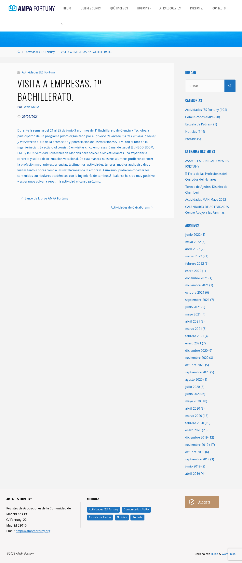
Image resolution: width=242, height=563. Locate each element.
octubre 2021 (194, 292)
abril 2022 (192, 249)
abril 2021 (192, 321)
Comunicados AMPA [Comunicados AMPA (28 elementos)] (136, 509)
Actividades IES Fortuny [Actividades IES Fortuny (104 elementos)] (103, 509)
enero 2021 (193, 343)
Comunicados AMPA (199, 117)
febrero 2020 (194, 423)
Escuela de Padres (198, 124)
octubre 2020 (194, 365)
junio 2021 (193, 307)
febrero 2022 (194, 263)
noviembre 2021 (196, 285)
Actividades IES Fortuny (40, 52)
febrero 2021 (194, 336)
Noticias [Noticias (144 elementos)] (122, 517)
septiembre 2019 (197, 459)
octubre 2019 (194, 452)
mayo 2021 (193, 314)
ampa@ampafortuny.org (33, 531)
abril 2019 (192, 474)
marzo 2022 (193, 256)
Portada (190, 139)
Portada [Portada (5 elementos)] (137, 517)
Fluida (214, 554)
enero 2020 (193, 430)
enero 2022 (193, 271)
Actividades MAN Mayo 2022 (205, 199)
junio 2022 (193, 235)
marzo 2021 (193, 329)
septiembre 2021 (197, 300)
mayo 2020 (193, 401)
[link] (63, 24)
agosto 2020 (194, 379)
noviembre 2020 (196, 358)
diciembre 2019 (196, 437)
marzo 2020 (193, 416)
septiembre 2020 (197, 372)
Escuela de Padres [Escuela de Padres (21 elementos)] (100, 517)
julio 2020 (192, 387)
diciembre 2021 (196, 278)
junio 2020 (193, 394)
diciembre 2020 (196, 350)
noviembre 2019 (196, 445)
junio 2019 (193, 466)
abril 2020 (192, 408)
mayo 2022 (193, 242)
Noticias (191, 132)
